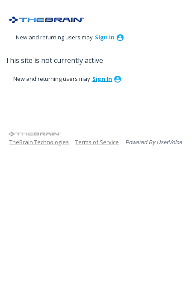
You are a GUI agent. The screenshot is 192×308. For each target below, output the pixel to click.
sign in (105, 37)
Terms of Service (97, 142)
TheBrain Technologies (39, 142)
